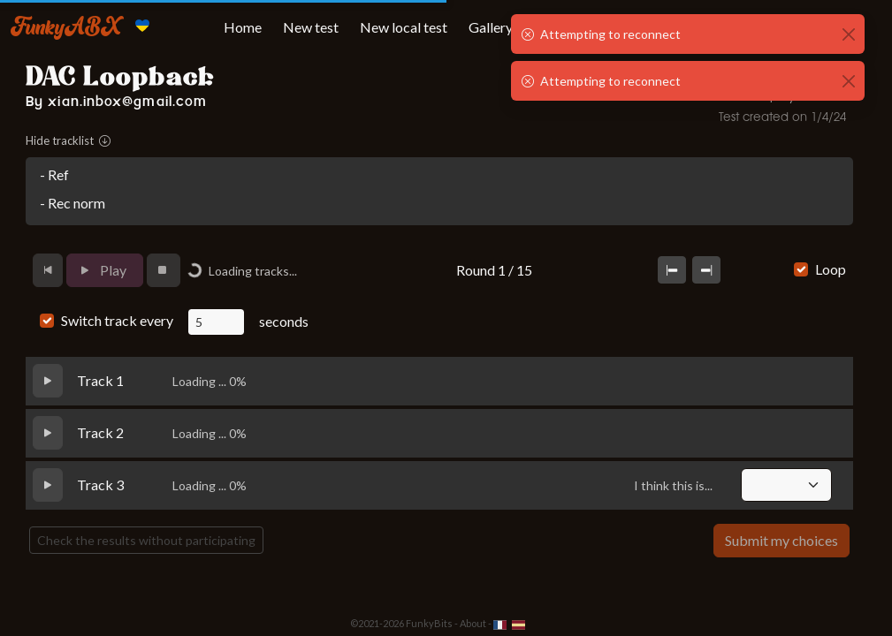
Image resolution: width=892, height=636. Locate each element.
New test (311, 27)
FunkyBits (429, 623)
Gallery (491, 27)
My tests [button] (562, 27)
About (473, 623)
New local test (403, 27)
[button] (826, 27)
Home (243, 27)
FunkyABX (66, 25)
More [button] (745, 27)
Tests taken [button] (658, 27)
